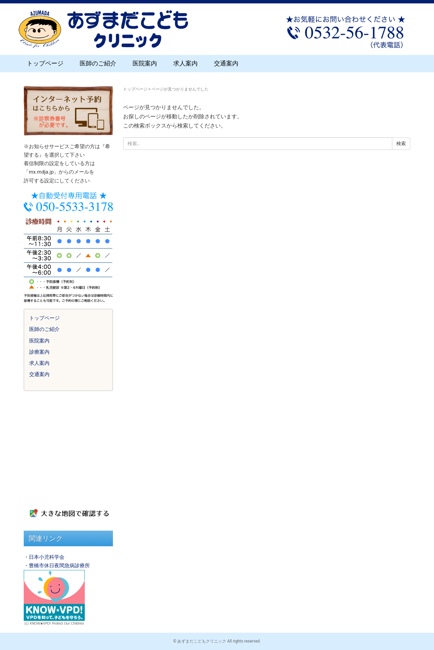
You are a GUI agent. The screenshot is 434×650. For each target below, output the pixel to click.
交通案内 (226, 63)
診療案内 (39, 352)
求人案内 (185, 63)
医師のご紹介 (98, 63)
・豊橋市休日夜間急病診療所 (57, 566)
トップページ (45, 63)
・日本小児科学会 (44, 557)
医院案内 (145, 63)
